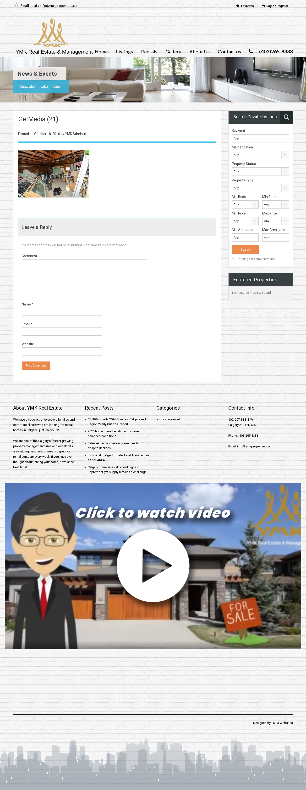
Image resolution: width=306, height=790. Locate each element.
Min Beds (239, 197)
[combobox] (260, 155)
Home (101, 51)
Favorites (245, 6)
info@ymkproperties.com (59, 5)
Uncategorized (169, 419)
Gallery (173, 51)
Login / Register (275, 6)
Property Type (242, 180)
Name (27, 304)
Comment (29, 256)
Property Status (244, 164)
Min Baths (269, 197)
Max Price (269, 213)
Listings (124, 51)
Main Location (242, 147)
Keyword (238, 131)
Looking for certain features (253, 259)
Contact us (229, 51)
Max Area (273, 230)
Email (27, 324)
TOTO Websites (282, 723)
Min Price (239, 213)
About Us (199, 51)
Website (28, 344)
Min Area (243, 230)
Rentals (149, 51)
